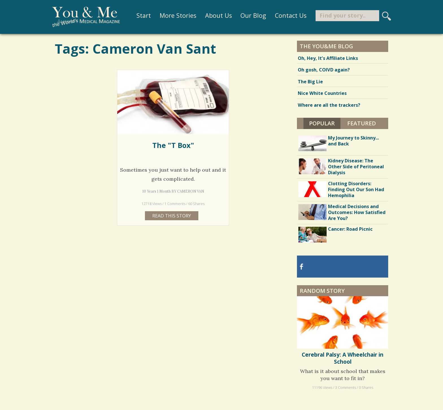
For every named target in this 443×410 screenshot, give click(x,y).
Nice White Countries (322, 93)
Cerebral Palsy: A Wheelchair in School (342, 358)
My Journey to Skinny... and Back (353, 141)
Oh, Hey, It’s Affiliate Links (328, 58)
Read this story (171, 216)
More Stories (178, 15)
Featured (361, 123)
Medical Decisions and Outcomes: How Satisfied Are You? (357, 212)
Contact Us (291, 15)
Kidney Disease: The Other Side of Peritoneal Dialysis (356, 167)
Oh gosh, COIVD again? (324, 70)
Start (143, 15)
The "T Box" (173, 145)
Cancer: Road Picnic (350, 229)
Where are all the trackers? (329, 105)
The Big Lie (310, 81)
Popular (322, 123)
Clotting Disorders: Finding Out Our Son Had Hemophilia (356, 189)
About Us (218, 15)
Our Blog (253, 15)
